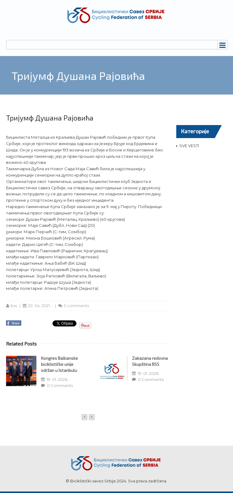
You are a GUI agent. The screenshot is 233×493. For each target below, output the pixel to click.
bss (14, 305)
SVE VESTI (189, 145)
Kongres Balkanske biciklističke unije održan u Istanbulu (59, 364)
